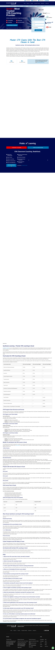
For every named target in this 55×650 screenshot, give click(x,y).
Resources (42, 3)
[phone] (27, 0)
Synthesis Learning (6, 346)
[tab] (16, 147)
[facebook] (45, 0)
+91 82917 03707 (24, 165)
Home (24, 3)
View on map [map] (8, 643)
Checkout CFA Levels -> (41, 62)
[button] (28, 160)
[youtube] (48, 0)
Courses (32, 3)
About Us (28, 3)
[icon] (41, 0)
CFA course (17, 443)
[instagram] (44, 0)
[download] (34, 0)
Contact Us (47, 3)
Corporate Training (37, 3)
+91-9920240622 (33, 643)
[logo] (11, 3)
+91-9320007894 (22, 643)
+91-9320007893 (10, 642)
